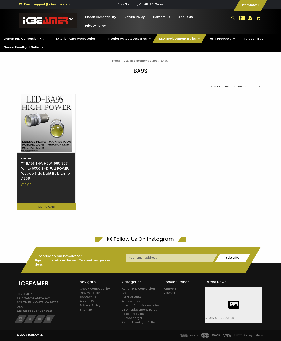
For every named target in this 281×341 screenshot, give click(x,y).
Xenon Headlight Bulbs (139, 322)
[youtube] (39, 319)
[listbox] (242, 86)
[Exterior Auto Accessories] (77, 38)
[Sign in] (250, 20)
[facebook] (48, 319)
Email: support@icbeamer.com (47, 4)
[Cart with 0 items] (258, 20)
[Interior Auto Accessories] (129, 38)
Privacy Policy (90, 305)
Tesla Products (133, 314)
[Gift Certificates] (242, 20)
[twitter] (30, 319)
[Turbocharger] (256, 38)
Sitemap (86, 309)
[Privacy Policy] (95, 25)
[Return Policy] (134, 17)
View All (169, 293)
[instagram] (20, 319)
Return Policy (90, 293)
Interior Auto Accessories (140, 305)
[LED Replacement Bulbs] (179, 38)
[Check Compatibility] (100, 17)
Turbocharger (132, 318)
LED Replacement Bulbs (139, 309)
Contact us (88, 297)
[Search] (233, 20)
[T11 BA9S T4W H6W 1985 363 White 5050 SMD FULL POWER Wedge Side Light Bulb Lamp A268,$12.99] (46, 123)
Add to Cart (46, 207)
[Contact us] (161, 17)
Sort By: (215, 86)
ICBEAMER (170, 288)
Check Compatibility (95, 288)
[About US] (186, 17)
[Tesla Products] (221, 38)
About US (87, 301)
